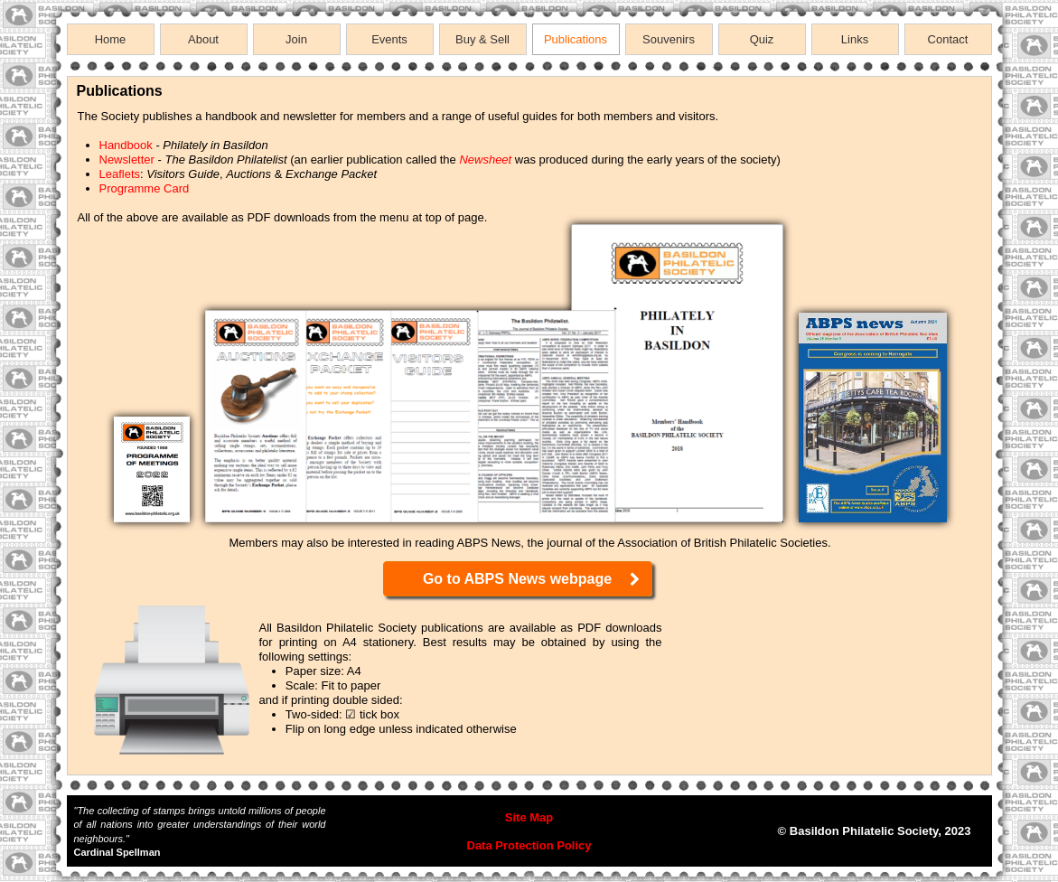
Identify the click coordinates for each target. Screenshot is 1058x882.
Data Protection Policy (529, 845)
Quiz (762, 39)
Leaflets (120, 174)
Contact (948, 39)
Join (296, 39)
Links (854, 39)
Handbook (126, 145)
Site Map (529, 817)
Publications (575, 39)
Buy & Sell (482, 39)
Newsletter (126, 159)
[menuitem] (113, 39)
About (203, 39)
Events (389, 39)
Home (110, 39)
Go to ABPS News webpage (532, 578)
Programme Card (144, 188)
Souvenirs (668, 39)
